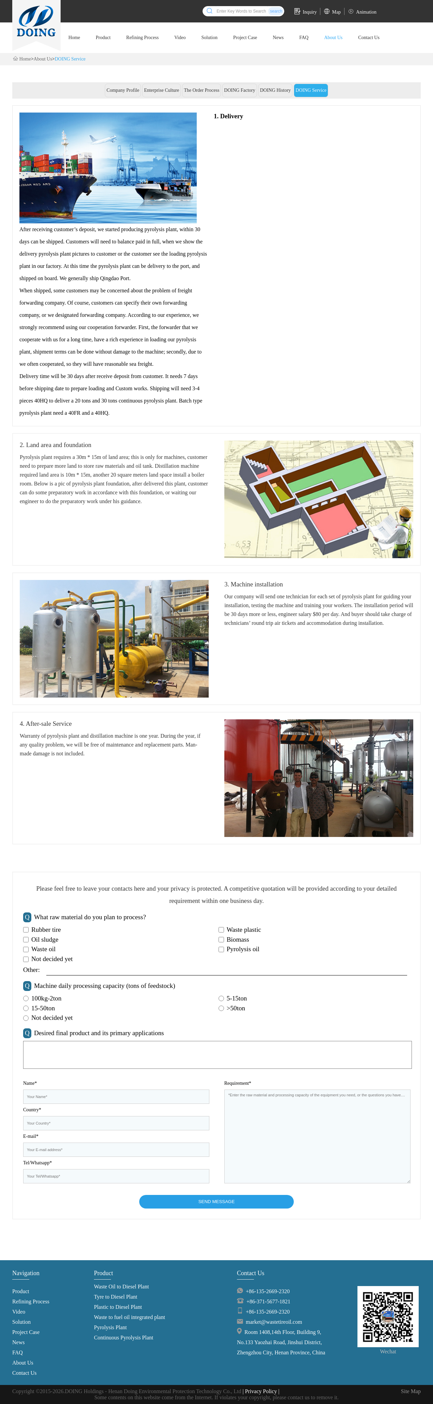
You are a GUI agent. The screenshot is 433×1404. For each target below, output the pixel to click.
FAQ (303, 37)
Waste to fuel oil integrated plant (129, 1317)
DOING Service (70, 59)
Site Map (411, 1391)
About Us (333, 37)
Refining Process (142, 37)
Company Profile (123, 90)
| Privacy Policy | (260, 1391)
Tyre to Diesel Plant (115, 1297)
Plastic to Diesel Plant (118, 1307)
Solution (209, 37)
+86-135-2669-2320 (268, 1291)
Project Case (245, 37)
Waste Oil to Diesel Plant (121, 1286)
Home (74, 37)
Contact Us (369, 37)
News (278, 37)
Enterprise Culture (161, 90)
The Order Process (201, 90)
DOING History (275, 90)
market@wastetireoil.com (274, 1322)
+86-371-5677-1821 (268, 1301)
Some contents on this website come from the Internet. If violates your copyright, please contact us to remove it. (216, 1397)
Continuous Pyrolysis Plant (123, 1337)
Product (103, 37)
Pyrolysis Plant (110, 1327)
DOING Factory (239, 90)
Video (180, 37)
